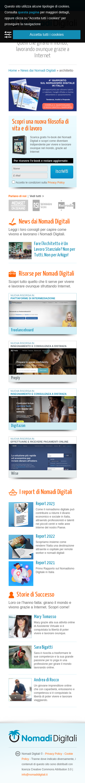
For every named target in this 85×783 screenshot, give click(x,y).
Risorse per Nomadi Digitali (46, 274)
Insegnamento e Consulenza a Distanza (39, 346)
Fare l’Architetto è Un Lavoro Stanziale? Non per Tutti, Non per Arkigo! (54, 249)
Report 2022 (45, 536)
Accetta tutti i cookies (47, 34)
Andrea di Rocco (46, 680)
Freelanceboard (22, 330)
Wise (14, 473)
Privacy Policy (56, 182)
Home (13, 70)
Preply (15, 378)
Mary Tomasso (45, 616)
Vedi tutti (35, 196)
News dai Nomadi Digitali (38, 70)
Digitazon (18, 426)
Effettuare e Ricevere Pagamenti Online (39, 441)
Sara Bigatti (43, 647)
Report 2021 (45, 563)
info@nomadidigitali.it (35, 774)
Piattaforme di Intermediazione (33, 298)
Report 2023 (45, 504)
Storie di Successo (35, 595)
